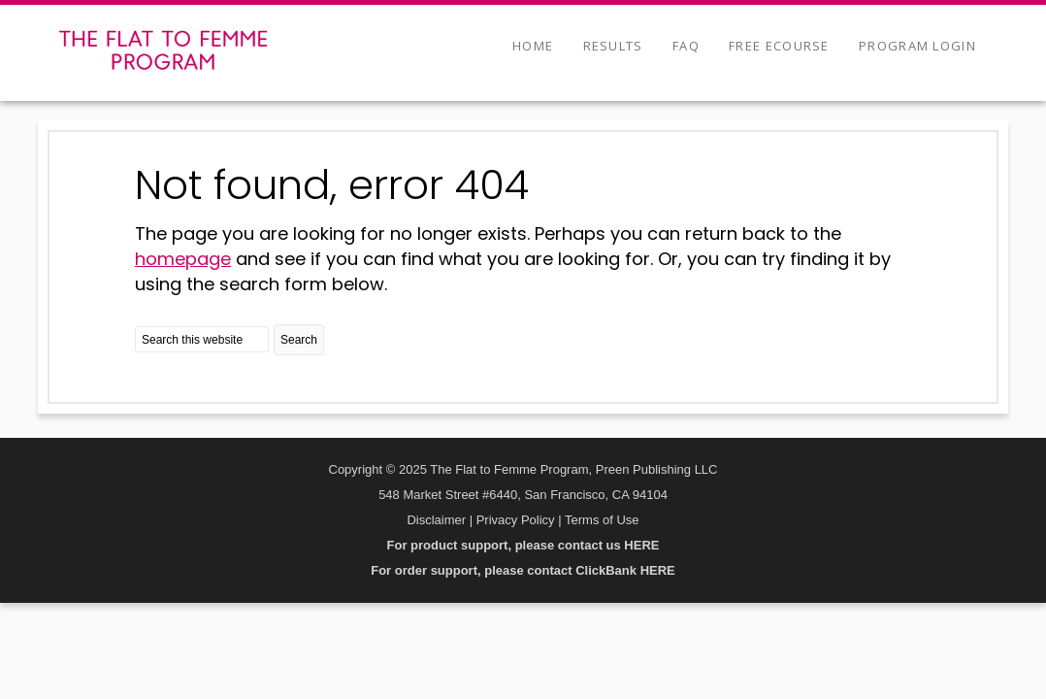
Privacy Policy (515, 520)
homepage (183, 259)
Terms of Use (602, 520)
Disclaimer (436, 520)
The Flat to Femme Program (163, 50)
